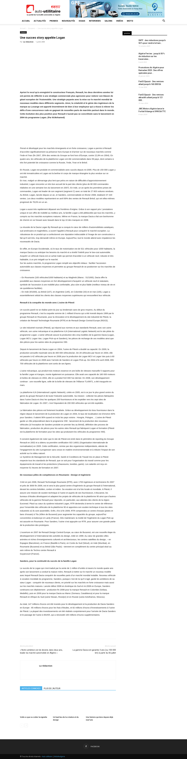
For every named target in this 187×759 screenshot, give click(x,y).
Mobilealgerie (59, 756)
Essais (82, 20)
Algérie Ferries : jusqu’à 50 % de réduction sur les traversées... (151, 56)
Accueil (26, 20)
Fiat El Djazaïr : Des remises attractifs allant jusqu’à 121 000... (151, 97)
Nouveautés (68, 20)
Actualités (40, 20)
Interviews (95, 20)
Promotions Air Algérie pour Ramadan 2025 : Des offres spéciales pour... (151, 70)
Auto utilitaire (47, 756)
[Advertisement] (145, 141)
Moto (130, 20)
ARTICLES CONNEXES (31, 688)
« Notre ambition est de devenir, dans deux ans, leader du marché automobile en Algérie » (41, 651)
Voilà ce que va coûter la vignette (33, 717)
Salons (108, 20)
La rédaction (28, 42)
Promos (54, 20)
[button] (164, 21)
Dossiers (31, 28)
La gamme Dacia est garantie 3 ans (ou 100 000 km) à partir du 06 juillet (94, 651)
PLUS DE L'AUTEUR (52, 688)
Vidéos (119, 20)
